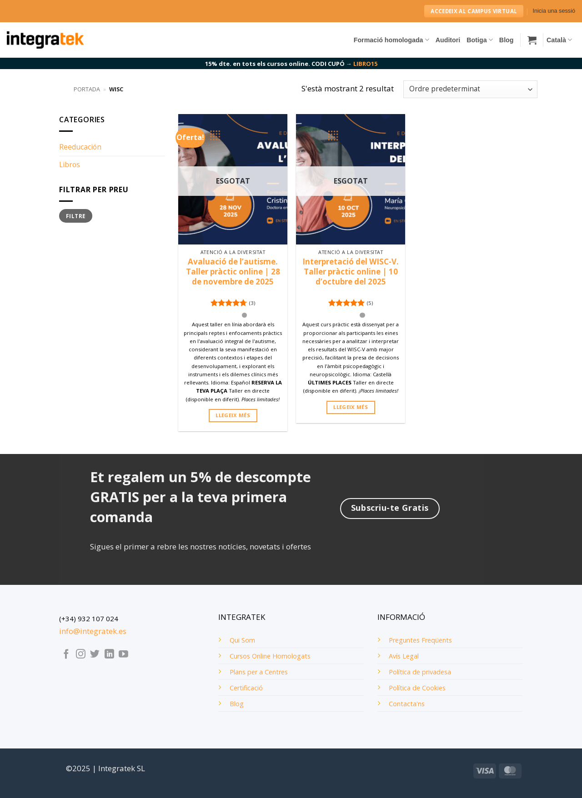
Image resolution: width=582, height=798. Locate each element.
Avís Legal (404, 656)
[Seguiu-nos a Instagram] (80, 654)
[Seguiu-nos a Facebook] (66, 654)
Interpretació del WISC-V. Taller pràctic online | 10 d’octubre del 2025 (350, 272)
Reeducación (80, 147)
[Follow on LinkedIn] (109, 654)
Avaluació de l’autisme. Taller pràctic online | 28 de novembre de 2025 (233, 272)
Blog (506, 40)
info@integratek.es (92, 631)
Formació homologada (391, 39)
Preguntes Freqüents (420, 640)
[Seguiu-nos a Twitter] (95, 654)
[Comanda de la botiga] (470, 89)
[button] (553, 11)
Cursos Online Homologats (270, 656)
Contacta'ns (407, 703)
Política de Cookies (417, 687)
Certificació (246, 687)
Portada (87, 89)
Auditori (448, 40)
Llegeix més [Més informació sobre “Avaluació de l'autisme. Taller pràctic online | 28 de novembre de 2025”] (233, 415)
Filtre (75, 215)
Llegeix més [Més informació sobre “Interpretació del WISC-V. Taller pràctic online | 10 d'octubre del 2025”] (350, 407)
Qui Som (242, 640)
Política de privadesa (420, 672)
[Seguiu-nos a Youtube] (123, 654)
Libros (69, 165)
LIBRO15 (365, 64)
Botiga (480, 39)
